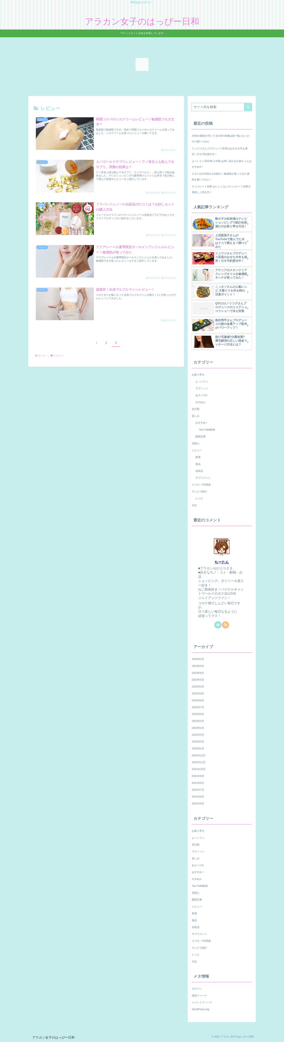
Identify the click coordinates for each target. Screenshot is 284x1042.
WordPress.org (200, 1009)
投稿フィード (199, 995)
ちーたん (221, 562)
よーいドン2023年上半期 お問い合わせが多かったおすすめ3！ (222, 164)
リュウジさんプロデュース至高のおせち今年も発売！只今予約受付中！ (220, 151)
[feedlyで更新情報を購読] (218, 624)
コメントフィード (202, 1002)
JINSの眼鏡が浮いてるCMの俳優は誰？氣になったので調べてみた (221, 138)
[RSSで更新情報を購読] (225, 624)
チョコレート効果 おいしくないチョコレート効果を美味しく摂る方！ (221, 189)
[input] (221, 107)
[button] (248, 107)
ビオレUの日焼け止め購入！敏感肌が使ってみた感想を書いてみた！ (220, 176)
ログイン (197, 988)
